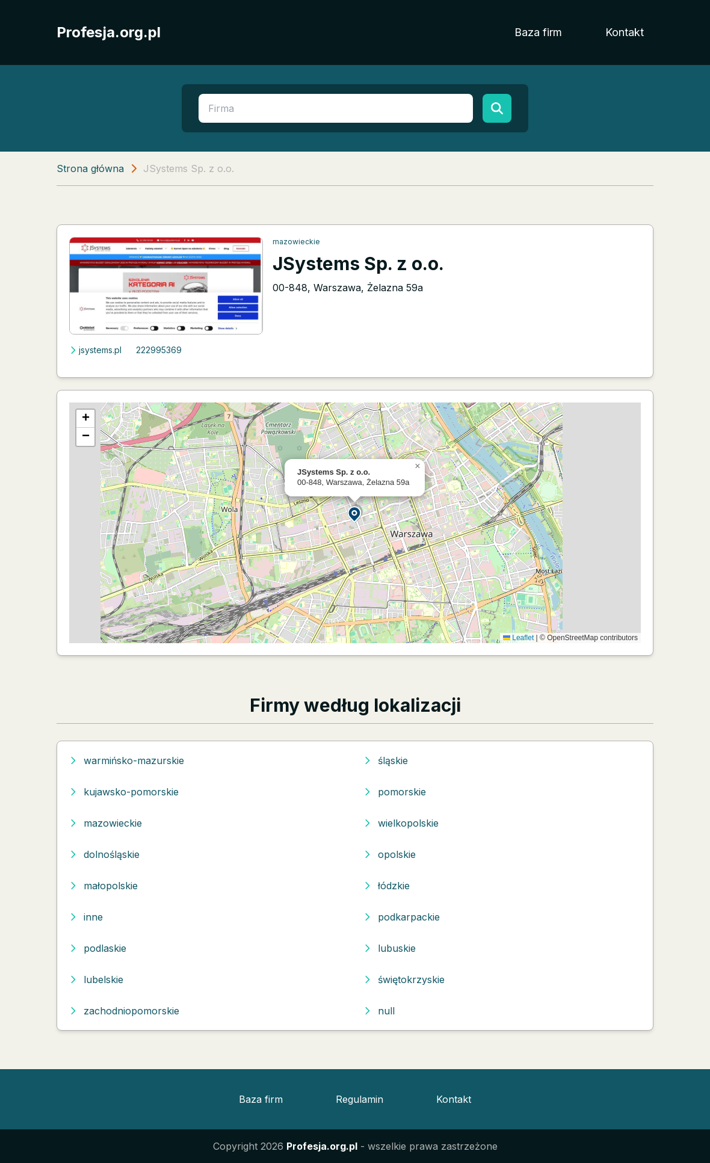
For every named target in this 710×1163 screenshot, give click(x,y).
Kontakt (624, 32)
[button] (355, 513)
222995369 (159, 350)
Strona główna (90, 168)
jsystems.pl (95, 350)
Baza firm (538, 32)
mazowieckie (296, 241)
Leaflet (518, 638)
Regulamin (359, 1099)
